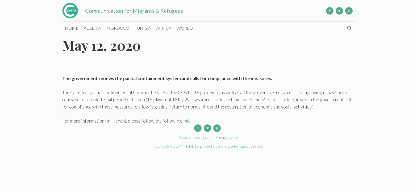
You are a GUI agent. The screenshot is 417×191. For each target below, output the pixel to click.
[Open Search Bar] (349, 28)
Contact (202, 137)
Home (71, 28)
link (186, 121)
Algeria (92, 28)
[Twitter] (339, 11)
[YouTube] (349, 11)
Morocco (117, 28)
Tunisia (143, 28)
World (185, 28)
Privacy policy (226, 137)
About (184, 137)
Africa (163, 28)
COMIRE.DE (184, 146)
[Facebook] (329, 11)
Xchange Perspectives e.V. (241, 146)
